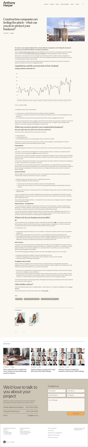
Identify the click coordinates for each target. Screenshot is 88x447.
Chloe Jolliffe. (45, 290)
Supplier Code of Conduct (53, 435)
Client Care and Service (53, 437)
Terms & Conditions (52, 428)
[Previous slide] (16, 331)
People (57, 4)
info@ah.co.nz (33, 415)
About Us (46, 4)
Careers (72, 4)
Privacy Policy (51, 430)
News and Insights (65, 4)
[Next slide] (23, 331)
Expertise (52, 4)
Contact (77, 4)
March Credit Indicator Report (27, 52)
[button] (77, 4)
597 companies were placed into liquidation (35, 53)
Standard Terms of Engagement (55, 432)
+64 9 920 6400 (31, 407)
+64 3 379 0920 (32, 411)
